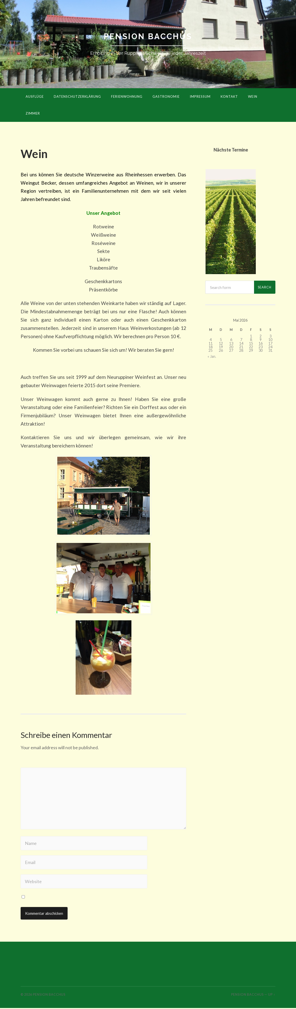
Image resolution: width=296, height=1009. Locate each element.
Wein (252, 97)
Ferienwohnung (126, 97)
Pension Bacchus (147, 36)
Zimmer (33, 114)
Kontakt (229, 97)
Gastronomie (166, 97)
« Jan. (212, 357)
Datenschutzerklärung (77, 97)
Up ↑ (271, 995)
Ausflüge (35, 97)
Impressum (200, 97)
